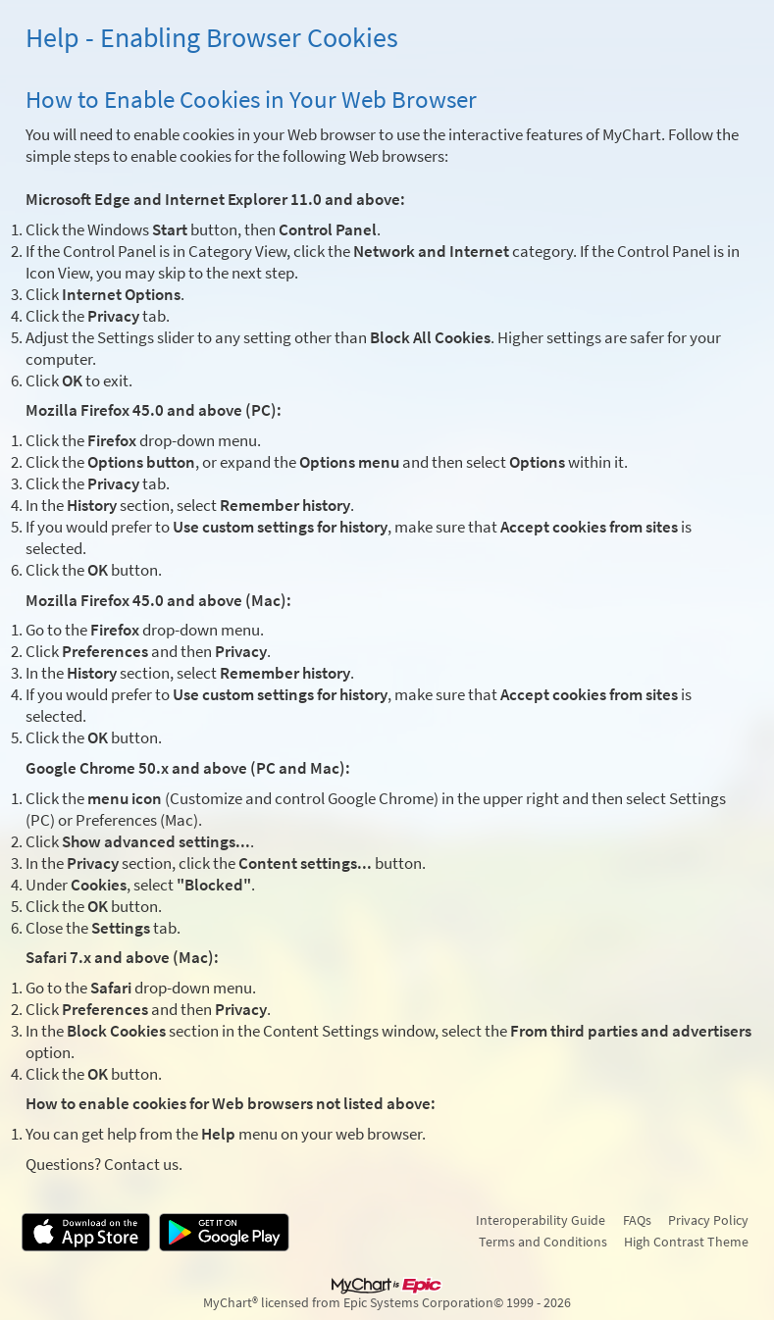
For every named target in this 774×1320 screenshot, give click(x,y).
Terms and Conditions (543, 1241)
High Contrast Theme (686, 1241)
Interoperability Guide (540, 1220)
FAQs (637, 1220)
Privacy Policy (708, 1220)
